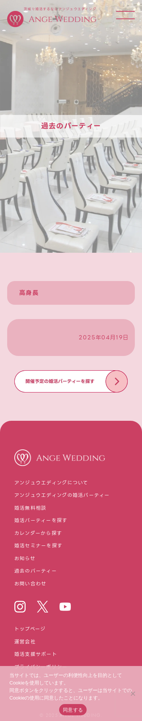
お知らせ (24, 559)
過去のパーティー (35, 571)
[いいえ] (132, 693)
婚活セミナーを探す (38, 546)
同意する (73, 710)
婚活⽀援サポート (35, 654)
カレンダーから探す (38, 533)
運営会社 (25, 642)
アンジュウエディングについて (51, 483)
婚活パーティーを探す (41, 521)
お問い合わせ (30, 584)
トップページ (30, 629)
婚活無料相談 (30, 508)
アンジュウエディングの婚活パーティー (62, 495)
